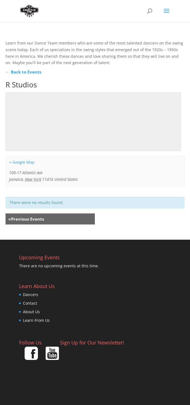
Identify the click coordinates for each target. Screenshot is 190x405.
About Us (31, 311)
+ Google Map (22, 162)
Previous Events (26, 219)
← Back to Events (23, 72)
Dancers (30, 294)
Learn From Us (36, 320)
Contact (30, 303)
